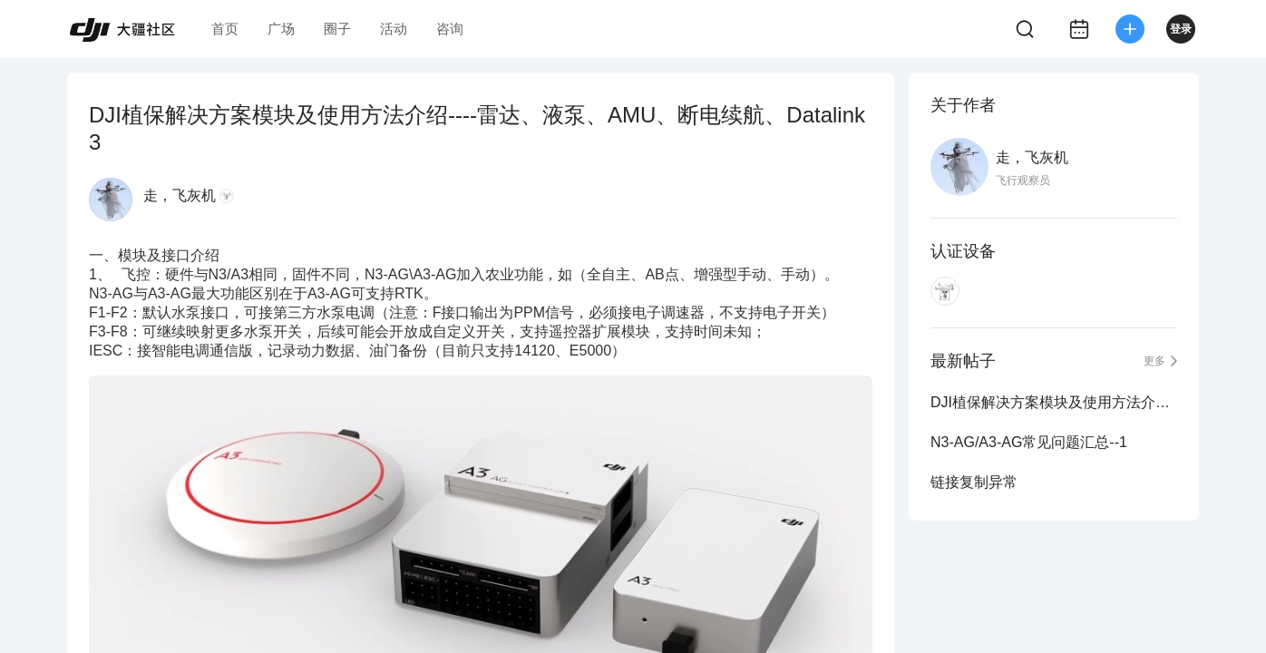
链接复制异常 (974, 482)
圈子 (337, 28)
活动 (393, 28)
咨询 (449, 28)
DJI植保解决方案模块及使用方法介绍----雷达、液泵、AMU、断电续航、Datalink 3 (1053, 402)
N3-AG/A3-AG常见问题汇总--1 (1028, 442)
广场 (281, 28)
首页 (225, 28)
